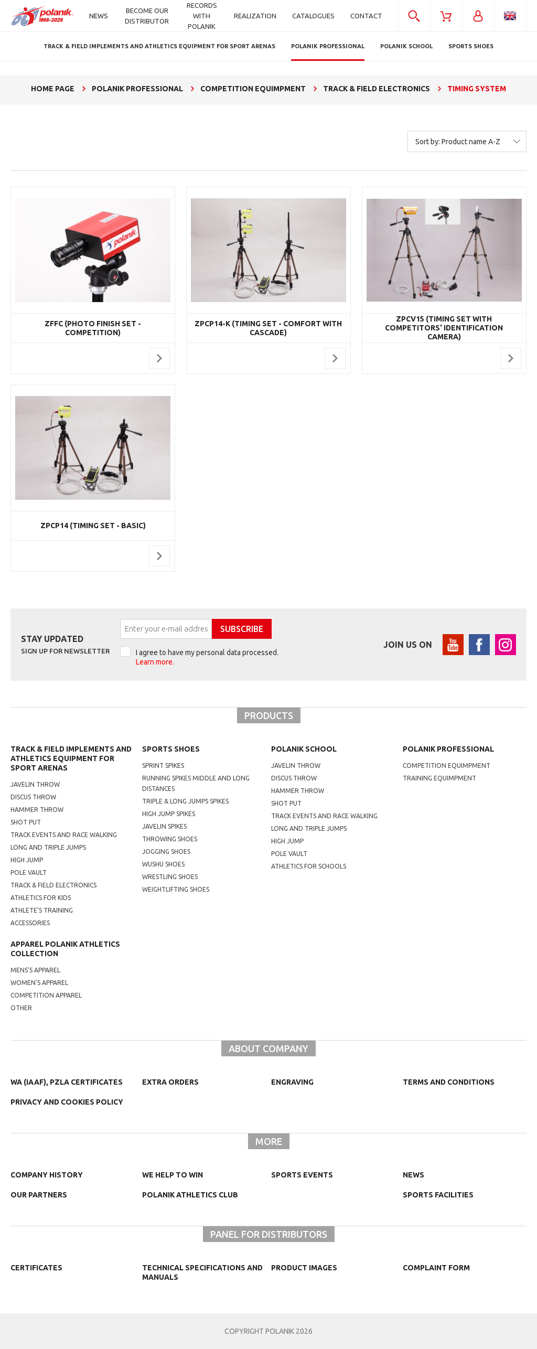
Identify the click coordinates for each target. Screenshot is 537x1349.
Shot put (25, 822)
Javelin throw (35, 784)
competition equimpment (446, 765)
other (21, 1007)
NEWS (413, 1175)
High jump (26, 859)
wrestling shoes (170, 876)
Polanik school (304, 749)
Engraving (292, 1082)
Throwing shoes (169, 839)
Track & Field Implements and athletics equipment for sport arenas (71, 758)
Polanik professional (448, 749)
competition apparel (46, 995)
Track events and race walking (63, 834)
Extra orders (170, 1082)
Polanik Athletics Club (190, 1195)
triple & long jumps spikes (185, 801)
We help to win (172, 1175)
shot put (286, 803)
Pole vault (28, 872)
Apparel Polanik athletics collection (65, 949)
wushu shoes (163, 864)
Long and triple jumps (48, 847)
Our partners (38, 1195)
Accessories (30, 922)
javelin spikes (164, 826)
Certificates (36, 1268)
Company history (46, 1175)
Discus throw (33, 797)
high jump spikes (168, 813)
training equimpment (439, 778)
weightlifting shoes (175, 889)
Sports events (302, 1175)
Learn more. (155, 662)
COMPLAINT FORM (436, 1268)
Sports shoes (171, 749)
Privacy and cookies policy (66, 1102)
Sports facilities (438, 1195)
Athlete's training (41, 910)
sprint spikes (163, 765)
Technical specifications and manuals (202, 1272)
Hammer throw (36, 809)
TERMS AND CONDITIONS (449, 1082)
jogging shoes (166, 851)
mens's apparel (35, 970)
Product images (304, 1268)
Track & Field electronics (53, 885)
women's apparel (39, 982)
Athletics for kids (40, 897)
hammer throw (297, 790)
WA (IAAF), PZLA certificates (66, 1082)
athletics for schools (308, 866)
